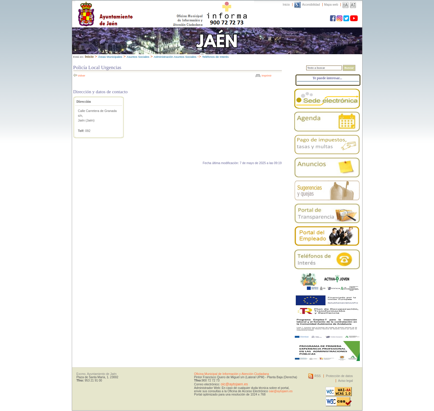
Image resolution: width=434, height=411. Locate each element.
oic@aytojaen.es (234, 384)
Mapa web (331, 4)
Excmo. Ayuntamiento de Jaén (97, 374)
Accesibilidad (311, 4)
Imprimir (266, 75)
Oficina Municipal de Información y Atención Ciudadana (231, 374)
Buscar (349, 67)
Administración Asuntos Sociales (175, 56)
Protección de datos (339, 376)
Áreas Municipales (110, 56)
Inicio (286, 4)
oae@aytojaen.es (281, 391)
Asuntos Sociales (138, 56)
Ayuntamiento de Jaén (131, 8)
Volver (81, 75)
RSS (318, 376)
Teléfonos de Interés (215, 56)
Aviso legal (345, 380)
